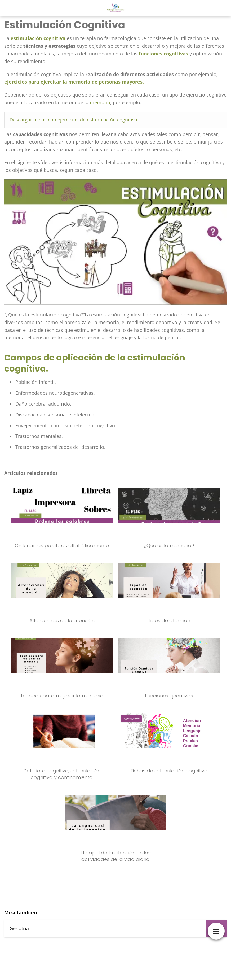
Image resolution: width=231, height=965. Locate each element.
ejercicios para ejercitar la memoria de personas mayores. (74, 82)
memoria (100, 102)
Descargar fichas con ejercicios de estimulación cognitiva (73, 119)
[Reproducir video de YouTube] (115, 242)
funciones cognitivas (163, 53)
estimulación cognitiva (38, 38)
